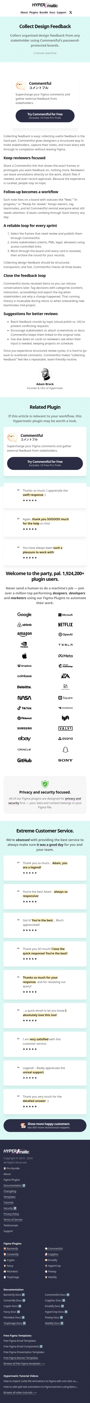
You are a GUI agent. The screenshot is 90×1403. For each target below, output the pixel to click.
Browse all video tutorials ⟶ (20, 1392)
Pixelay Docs (52, 1317)
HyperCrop (53, 1265)
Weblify (51, 1277)
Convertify (11, 1254)
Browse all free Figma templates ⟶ (24, 1363)
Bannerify (11, 1248)
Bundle (44, 12)
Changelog (10, 1191)
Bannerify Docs (12, 1294)
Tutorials (8, 1202)
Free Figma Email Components (21, 1346)
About (24, 12)
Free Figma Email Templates (20, 1340)
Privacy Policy (11, 1213)
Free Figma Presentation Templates (24, 1352)
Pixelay (50, 1271)
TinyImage (11, 1277)
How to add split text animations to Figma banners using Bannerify (42, 1386)
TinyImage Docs (13, 1323)
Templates (9, 1196)
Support (61, 12)
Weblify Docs (52, 1323)
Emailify (51, 1260)
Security (8, 1208)
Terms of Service (13, 1219)
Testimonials (11, 1225)
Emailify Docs (52, 1306)
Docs (52, 12)
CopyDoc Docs (53, 1300)
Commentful (54, 1248)
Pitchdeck (11, 1271)
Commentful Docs (55, 1294)
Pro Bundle (12, 1168)
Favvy (8, 1265)
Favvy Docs (10, 1311)
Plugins (33, 12)
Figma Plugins (12, 1179)
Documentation (13, 1185)
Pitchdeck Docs (12, 1317)
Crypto (9, 1260)
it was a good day (50, 844)
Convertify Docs (13, 1300)
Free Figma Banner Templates (21, 1357)
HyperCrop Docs (54, 1311)
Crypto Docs (11, 1306)
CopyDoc (51, 1254)
